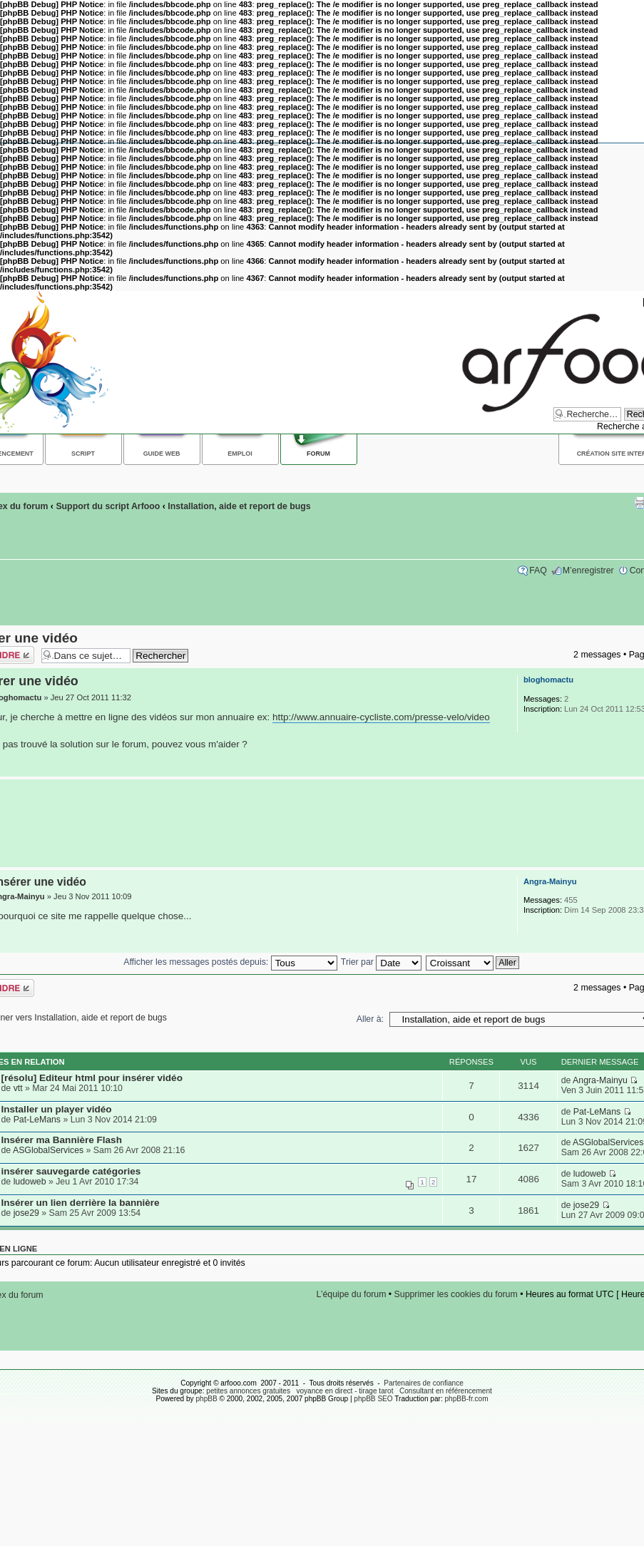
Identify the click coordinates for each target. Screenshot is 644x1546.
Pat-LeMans (37, 1120)
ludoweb (30, 1182)
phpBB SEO (373, 1399)
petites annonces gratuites (248, 1391)
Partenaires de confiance (424, 1383)
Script (83, 453)
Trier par (381, 962)
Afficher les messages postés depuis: (230, 962)
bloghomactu (548, 679)
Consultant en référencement (445, 1391)
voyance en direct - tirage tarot (344, 1391)
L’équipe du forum (352, 1294)
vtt (18, 1088)
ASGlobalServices (48, 1150)
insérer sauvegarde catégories (71, 1171)
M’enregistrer (588, 570)
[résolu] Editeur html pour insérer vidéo (92, 1078)
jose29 (26, 1213)
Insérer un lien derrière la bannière (80, 1202)
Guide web (161, 453)
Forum (318, 453)
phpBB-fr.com (467, 1399)
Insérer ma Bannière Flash (61, 1140)
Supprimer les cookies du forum (456, 1294)
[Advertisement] (318, 824)
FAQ (538, 570)
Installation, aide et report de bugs (239, 506)
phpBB (206, 1399)
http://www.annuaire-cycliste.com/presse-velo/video (381, 717)
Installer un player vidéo (56, 1109)
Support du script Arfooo (108, 506)
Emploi (240, 453)
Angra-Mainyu (550, 881)
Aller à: (370, 1019)
